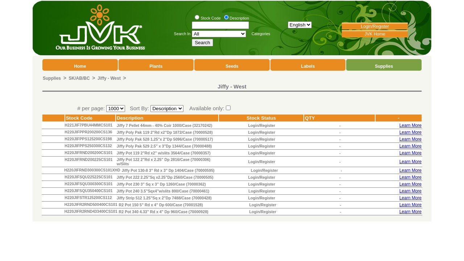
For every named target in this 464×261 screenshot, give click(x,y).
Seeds (231, 66)
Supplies (384, 66)
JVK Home (375, 34)
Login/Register (375, 26)
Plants (155, 66)
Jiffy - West (109, 78)
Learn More (410, 125)
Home (80, 66)
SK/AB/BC (79, 78)
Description (239, 18)
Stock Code (210, 18)
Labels (308, 66)
